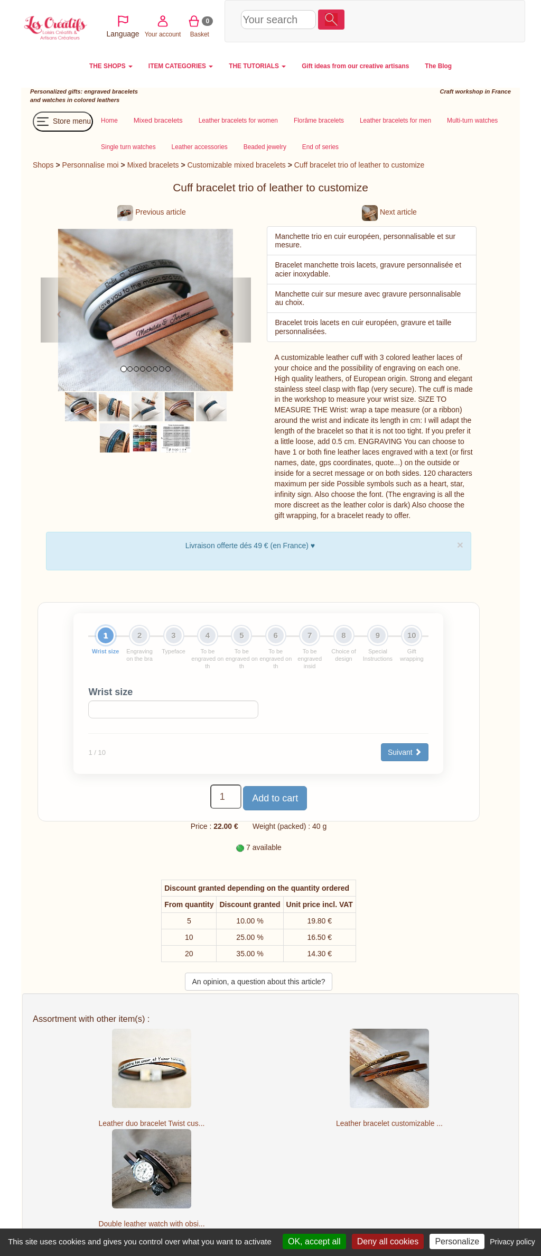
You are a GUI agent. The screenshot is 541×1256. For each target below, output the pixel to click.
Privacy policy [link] (512, 1241)
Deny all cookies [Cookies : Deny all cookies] (388, 1241)
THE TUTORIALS (257, 66)
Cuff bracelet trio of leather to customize (359, 165)
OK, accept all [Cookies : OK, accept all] (314, 1241)
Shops (43, 165)
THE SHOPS (111, 66)
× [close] (460, 544)
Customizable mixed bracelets (236, 165)
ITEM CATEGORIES (180, 66)
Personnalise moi (90, 165)
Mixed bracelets (153, 165)
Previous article (151, 212)
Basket (458, 20)
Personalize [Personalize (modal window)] (457, 1241)
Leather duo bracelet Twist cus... (152, 1123)
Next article (389, 212)
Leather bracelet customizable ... (389, 1123)
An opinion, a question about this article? (258, 981)
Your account (422, 20)
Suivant (405, 752)
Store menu (63, 122)
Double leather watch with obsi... (151, 1224)
